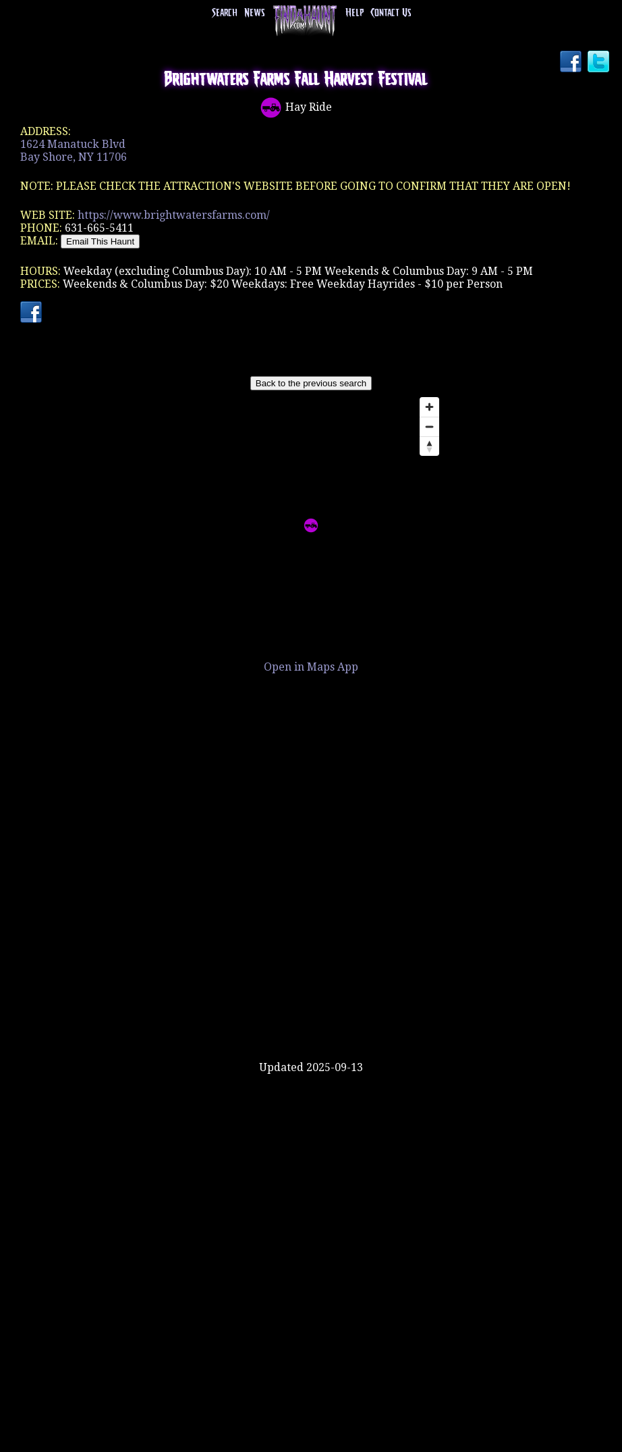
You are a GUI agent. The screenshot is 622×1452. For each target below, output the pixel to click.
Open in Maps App (311, 666)
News (254, 13)
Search (224, 13)
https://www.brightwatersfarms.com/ (174, 215)
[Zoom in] (429, 407)
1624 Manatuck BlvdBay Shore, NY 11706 (73, 150)
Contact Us (390, 13)
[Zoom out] (429, 426)
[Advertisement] (311, 1017)
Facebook (572, 63)
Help (354, 13)
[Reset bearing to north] (429, 446)
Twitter (600, 63)
